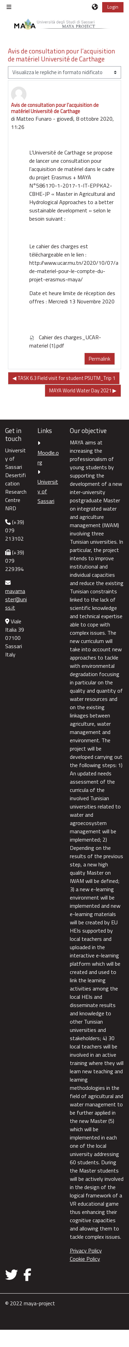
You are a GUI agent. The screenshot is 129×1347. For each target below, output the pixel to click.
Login (112, 6)
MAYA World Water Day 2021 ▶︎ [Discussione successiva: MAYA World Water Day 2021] (83, 390)
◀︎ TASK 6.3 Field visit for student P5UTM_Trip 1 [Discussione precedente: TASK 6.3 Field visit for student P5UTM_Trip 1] (63, 378)
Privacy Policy (86, 1250)
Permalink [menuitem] (99, 359)
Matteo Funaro (34, 118)
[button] (95, 7)
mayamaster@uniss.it (16, 599)
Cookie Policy (85, 1259)
